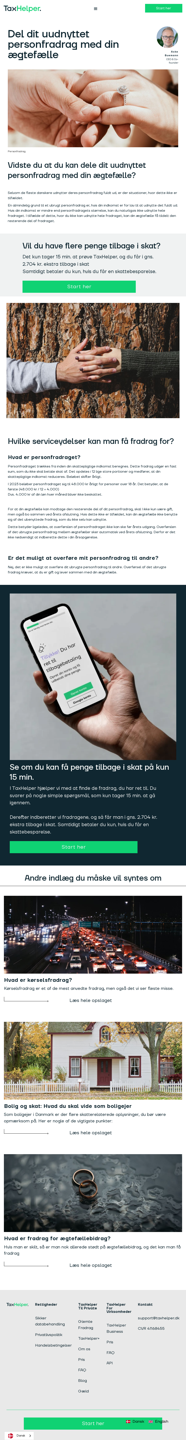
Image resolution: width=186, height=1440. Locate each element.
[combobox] (19, 1436)
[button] (95, 8)
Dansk (16, 1435)
